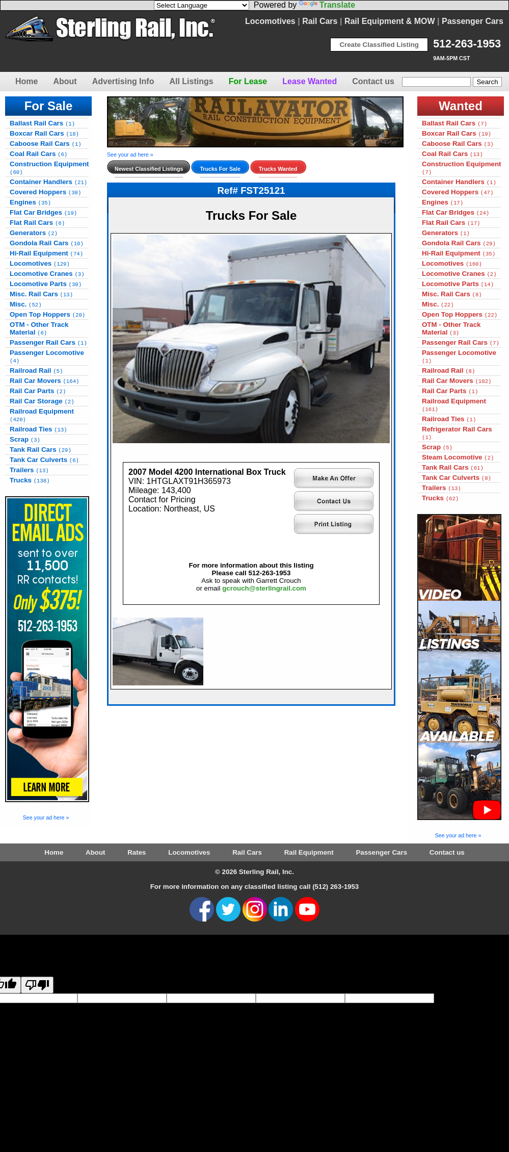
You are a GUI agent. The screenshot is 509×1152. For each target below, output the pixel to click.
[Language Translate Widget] (201, 5)
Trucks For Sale (220, 169)
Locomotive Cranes (47, 273)
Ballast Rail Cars (42, 123)
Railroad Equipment (42, 415)
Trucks (30, 480)
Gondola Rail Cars (47, 243)
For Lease (248, 81)
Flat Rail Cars (37, 222)
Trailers (29, 470)
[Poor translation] (37, 985)
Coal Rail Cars (38, 154)
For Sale (48, 106)
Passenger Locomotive (47, 356)
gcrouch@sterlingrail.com (264, 588)
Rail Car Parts (38, 391)
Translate (327, 5)
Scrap (25, 439)
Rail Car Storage (42, 401)
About (64, 81)
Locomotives (270, 21)
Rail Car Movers (44, 381)
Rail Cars (319, 21)
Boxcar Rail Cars (44, 133)
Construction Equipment (49, 167)
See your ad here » (46, 817)
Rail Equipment (309, 852)
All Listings (191, 81)
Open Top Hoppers (47, 314)
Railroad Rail (36, 370)
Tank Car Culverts (44, 460)
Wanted (461, 106)
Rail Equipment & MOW (389, 21)
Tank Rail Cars (40, 449)
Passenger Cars (472, 21)
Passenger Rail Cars (48, 342)
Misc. (26, 304)
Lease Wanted (309, 81)
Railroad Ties (38, 429)
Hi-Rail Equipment (46, 253)
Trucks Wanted (278, 169)
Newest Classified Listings (149, 169)
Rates (136, 852)
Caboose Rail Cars (46, 143)
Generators (34, 233)
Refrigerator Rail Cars (457, 433)
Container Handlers (48, 182)
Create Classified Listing (379, 44)
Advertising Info (123, 81)
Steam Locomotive (458, 457)
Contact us (373, 81)
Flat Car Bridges (43, 212)
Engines (30, 202)
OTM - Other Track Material (39, 328)
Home (26, 81)
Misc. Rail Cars (41, 294)
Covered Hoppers (45, 192)
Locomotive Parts (46, 284)
